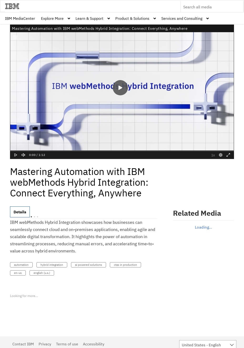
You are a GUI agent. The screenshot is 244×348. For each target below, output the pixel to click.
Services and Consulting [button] (181, 18)
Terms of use (67, 344)
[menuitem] (20, 18)
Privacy (45, 344)
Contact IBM (23, 344)
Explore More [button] (52, 18)
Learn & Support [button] (89, 18)
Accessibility (93, 344)
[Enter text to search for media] (207, 7)
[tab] (20, 211)
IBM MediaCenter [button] (20, 18)
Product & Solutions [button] (132, 18)
